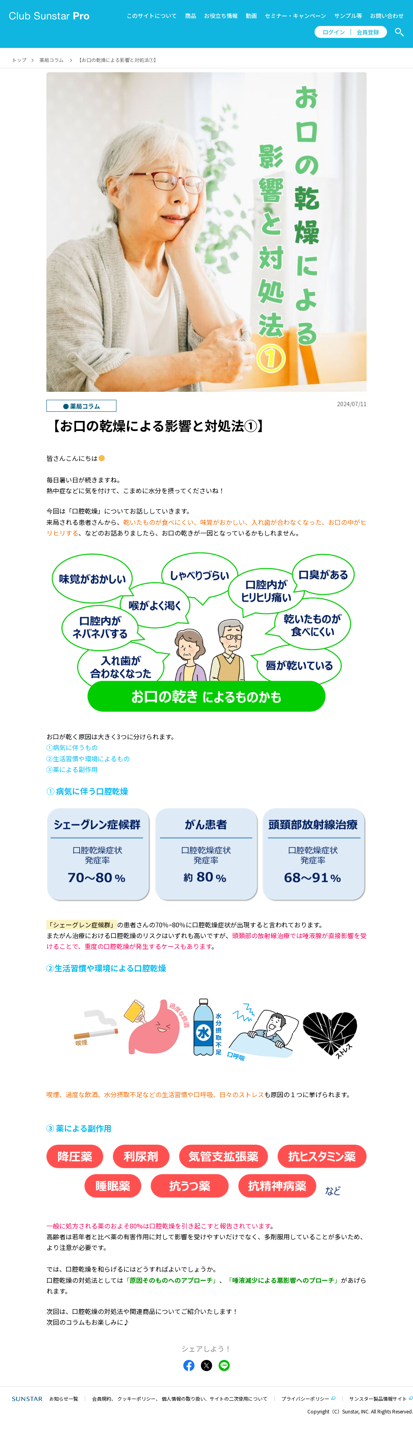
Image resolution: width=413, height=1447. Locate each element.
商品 (190, 16)
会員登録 (368, 32)
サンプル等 (348, 16)
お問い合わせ (387, 16)
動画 (251, 16)
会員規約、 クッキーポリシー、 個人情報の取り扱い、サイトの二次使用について (179, 1398)
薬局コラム (52, 59)
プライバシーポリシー (305, 1398)
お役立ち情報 (221, 16)
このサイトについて (151, 16)
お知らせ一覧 (63, 1398)
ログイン (334, 32)
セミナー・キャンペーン (295, 16)
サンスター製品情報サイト (378, 1398)
